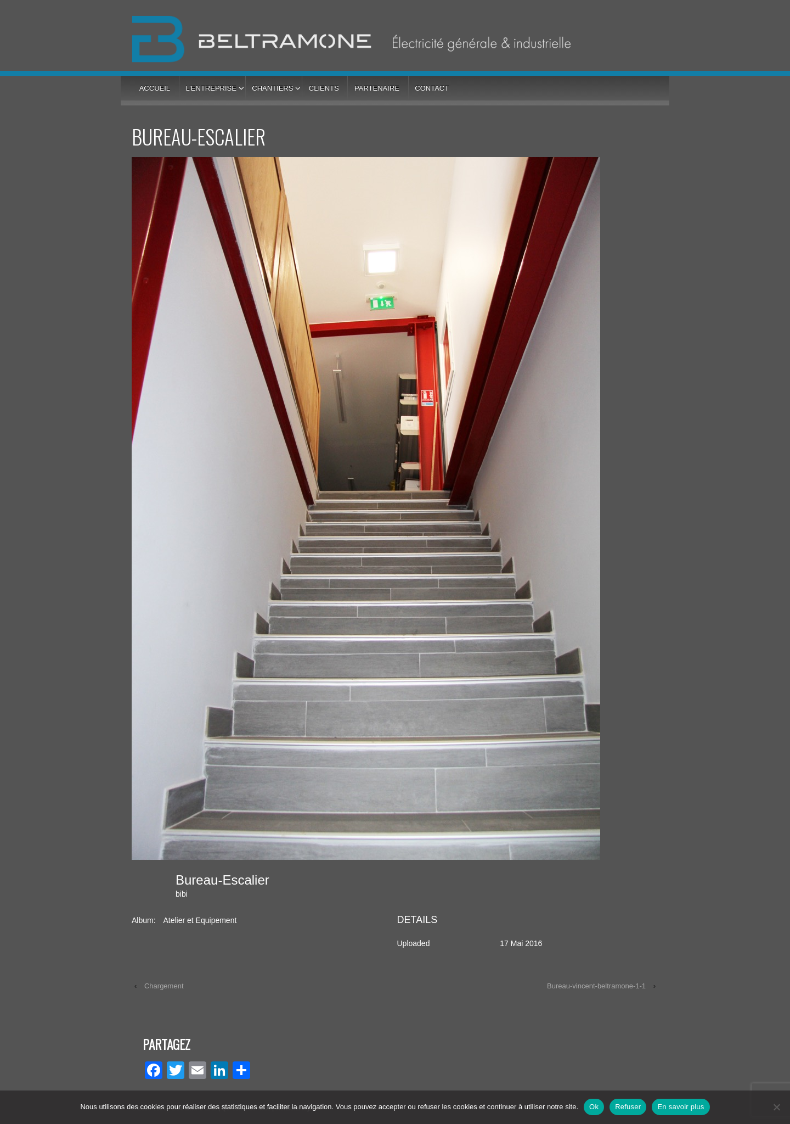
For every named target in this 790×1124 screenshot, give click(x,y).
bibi (182, 894)
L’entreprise (210, 88)
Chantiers (272, 88)
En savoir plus (680, 1107)
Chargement (164, 986)
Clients (324, 88)
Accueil (154, 88)
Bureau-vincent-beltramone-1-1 (596, 986)
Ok (594, 1107)
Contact (432, 88)
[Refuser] (776, 1106)
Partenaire (376, 88)
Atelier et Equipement (199, 920)
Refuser (628, 1107)
